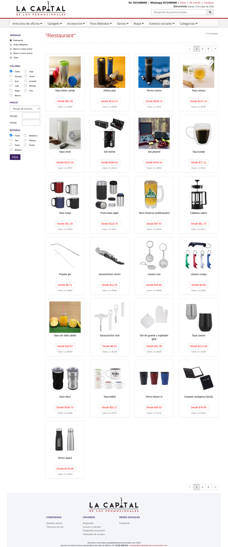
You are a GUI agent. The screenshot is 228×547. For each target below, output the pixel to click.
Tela (16, 140)
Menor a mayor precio (22, 49)
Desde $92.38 (65, 101)
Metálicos (33, 136)
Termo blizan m (154, 396)
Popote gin (65, 274)
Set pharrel (154, 151)
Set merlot (109, 151)
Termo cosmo (154, 90)
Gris (31, 91)
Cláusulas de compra (94, 534)
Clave (15, 57)
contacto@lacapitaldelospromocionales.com (148, 545)
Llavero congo (198, 274)
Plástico (32, 140)
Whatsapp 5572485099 (163, 2)
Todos (17, 72)
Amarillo (33, 81)
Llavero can (154, 274)
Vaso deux (65, 396)
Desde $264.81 (109, 162)
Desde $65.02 (154, 407)
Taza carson (198, 335)
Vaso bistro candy (65, 90)
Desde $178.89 (65, 468)
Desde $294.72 (154, 101)
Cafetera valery (198, 213)
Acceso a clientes (92, 527)
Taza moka (65, 213)
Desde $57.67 (154, 223)
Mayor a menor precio (22, 53)
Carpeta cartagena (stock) (198, 396)
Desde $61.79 (198, 223)
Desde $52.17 (109, 407)
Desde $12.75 (109, 284)
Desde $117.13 (198, 101)
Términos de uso (55, 527)
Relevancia (18, 40)
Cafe (17, 86)
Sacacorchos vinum (109, 274)
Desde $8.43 (109, 346)
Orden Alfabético (20, 45)
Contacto (209, 2)
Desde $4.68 (198, 284)
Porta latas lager (109, 213)
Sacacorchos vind (110, 335)
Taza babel (109, 396)
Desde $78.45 (198, 407)
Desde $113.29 (198, 346)
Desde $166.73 (65, 407)
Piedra (32, 145)
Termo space (65, 457)
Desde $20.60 (154, 284)
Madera (18, 150)
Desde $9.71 (65, 284)
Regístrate (88, 523)
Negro (17, 91)
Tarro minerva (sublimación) (154, 213)
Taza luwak (198, 151)
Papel (17, 145)
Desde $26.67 (65, 346)
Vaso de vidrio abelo (65, 335)
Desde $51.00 (65, 223)
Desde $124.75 (109, 223)
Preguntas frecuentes (94, 530)
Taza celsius (198, 90)
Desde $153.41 (154, 162)
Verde (32, 76)
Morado (32, 86)
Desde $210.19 (65, 162)
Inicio (183, 2)
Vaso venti (65, 151)
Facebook (124, 523)
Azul (17, 81)
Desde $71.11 (198, 162)
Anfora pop (109, 90)
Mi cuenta (195, 2)
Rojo (31, 72)
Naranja (18, 76)
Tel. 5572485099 (137, 2)
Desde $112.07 (109, 101)
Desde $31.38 (154, 346)
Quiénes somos (54, 523)
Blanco (18, 95)
